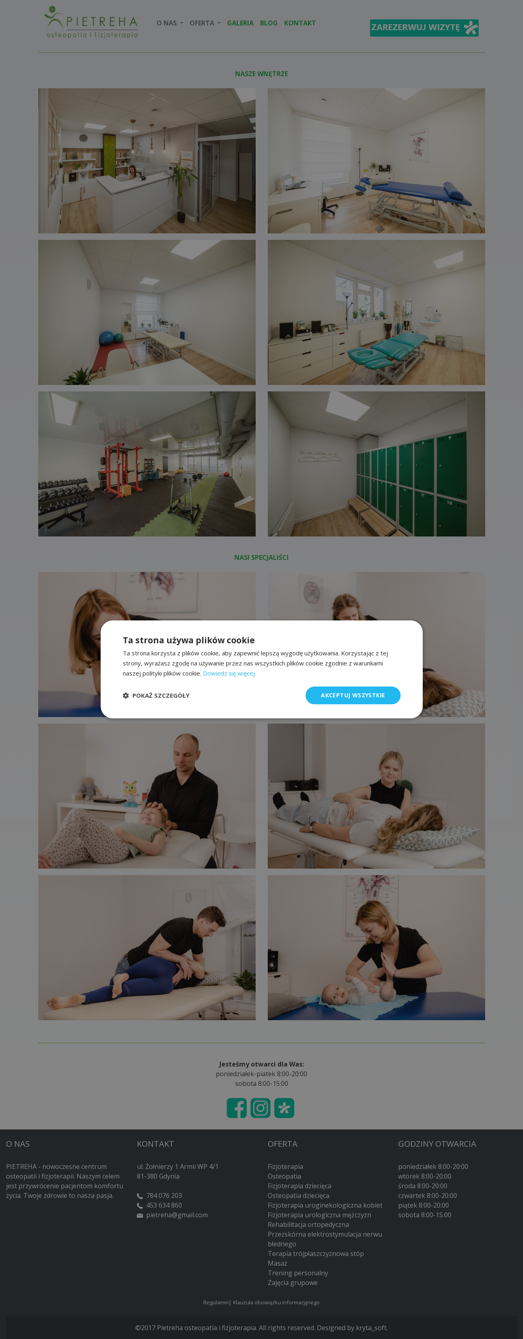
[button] (156, 695)
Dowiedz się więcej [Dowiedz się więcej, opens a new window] (229, 673)
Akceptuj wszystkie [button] (353, 695)
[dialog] (261, 669)
